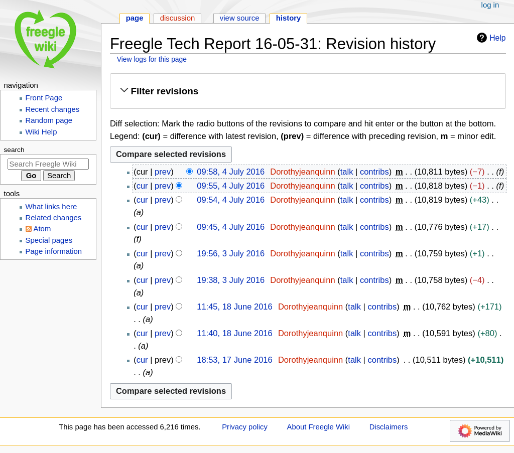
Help (489, 38)
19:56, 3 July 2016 (231, 253)
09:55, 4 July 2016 (231, 185)
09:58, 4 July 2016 (231, 171)
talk (346, 171)
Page (135, 18)
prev (163, 171)
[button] (307, 91)
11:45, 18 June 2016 (234, 306)
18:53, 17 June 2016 (234, 359)
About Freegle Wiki (318, 427)
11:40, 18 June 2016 (234, 333)
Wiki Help (41, 132)
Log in (490, 5)
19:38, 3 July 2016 (231, 279)
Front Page (44, 98)
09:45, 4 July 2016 (231, 226)
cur (142, 185)
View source (240, 18)
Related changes (54, 218)
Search (14, 150)
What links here (51, 207)
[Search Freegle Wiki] (48, 164)
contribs (374, 171)
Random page (49, 120)
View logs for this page (152, 59)
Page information (54, 251)
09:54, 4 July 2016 (231, 199)
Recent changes (53, 109)
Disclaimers (388, 427)
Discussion (177, 18)
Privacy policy (245, 427)
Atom (42, 229)
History (288, 18)
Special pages (49, 240)
